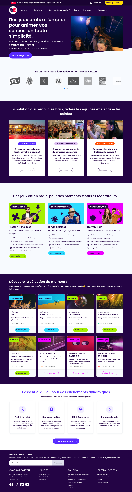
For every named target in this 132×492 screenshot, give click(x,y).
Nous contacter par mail (18, 474)
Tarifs (76, 10)
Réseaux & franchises (75, 482)
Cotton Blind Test (44, 474)
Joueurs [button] (102, 10)
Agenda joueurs (102, 474)
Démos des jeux (20, 55)
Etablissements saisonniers (77, 477)
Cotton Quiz (42, 480)
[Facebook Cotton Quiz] (11, 484)
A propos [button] (88, 10)
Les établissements (103, 477)
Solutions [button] (39, 10)
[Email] (30, 463)
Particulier (71, 488)
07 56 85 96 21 (17, 480)
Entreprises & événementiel (77, 480)
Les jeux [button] (25, 10)
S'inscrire (58, 463)
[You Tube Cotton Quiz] (27, 484)
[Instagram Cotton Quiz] (16, 484)
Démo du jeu (22, 330)
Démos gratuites (114, 3)
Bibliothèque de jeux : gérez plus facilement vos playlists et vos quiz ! (39, 3)
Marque (70, 485)
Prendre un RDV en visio (18, 477)
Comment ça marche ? (59, 10)
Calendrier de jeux (103, 482)
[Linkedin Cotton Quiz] (22, 484)
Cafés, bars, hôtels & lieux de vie (78, 474)
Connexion (95, 3)
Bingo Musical (43, 477)
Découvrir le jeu (18, 256)
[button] (64, 88)
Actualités (100, 480)
